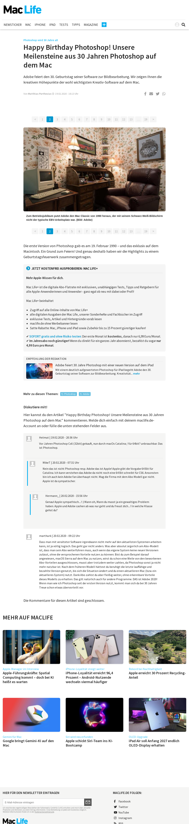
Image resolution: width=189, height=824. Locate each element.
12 (123, 119)
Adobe (86, 394)
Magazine (91, 25)
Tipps (76, 25)
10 (108, 119)
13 (131, 119)
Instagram (123, 818)
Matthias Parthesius (39, 93)
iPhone (40, 25)
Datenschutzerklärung (44, 812)
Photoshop (70, 394)
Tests (63, 25)
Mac (28, 25)
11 (116, 119)
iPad (52, 25)
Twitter (121, 807)
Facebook (122, 801)
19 (145, 119)
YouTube (121, 812)
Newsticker (13, 25)
